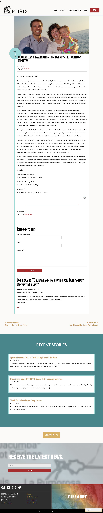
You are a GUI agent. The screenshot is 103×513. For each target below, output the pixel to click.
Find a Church (32, 500)
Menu (94, 10)
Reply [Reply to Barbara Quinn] (18, 307)
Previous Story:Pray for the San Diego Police (16, 324)
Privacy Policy (32, 503)
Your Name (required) (23, 234)
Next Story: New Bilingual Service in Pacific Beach (83, 324)
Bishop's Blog (26, 69)
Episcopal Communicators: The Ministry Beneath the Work (33, 357)
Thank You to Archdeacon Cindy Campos (26, 400)
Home (29, 494)
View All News (51, 434)
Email (18, 242)
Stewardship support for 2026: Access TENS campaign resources (36, 379)
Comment (20, 250)
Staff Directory (32, 497)
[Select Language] (93, 510)
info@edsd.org (6, 503)
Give (85, 10)
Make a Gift (77, 497)
